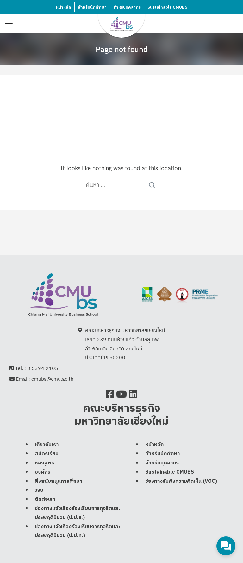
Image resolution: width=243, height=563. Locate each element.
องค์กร (42, 472)
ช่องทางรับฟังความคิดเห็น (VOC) (181, 481)
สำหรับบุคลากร (127, 7)
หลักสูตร (44, 463)
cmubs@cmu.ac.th (52, 378)
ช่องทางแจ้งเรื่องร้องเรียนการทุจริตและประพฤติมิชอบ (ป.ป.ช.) (78, 513)
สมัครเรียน (47, 454)
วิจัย (39, 490)
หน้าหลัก (63, 7)
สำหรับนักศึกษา (92, 7)
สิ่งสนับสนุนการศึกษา (58, 481)
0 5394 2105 (42, 368)
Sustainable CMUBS (167, 7)
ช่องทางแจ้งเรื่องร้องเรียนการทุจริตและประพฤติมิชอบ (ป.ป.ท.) (78, 531)
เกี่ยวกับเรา (47, 444)
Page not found (122, 49)
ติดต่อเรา (45, 499)
